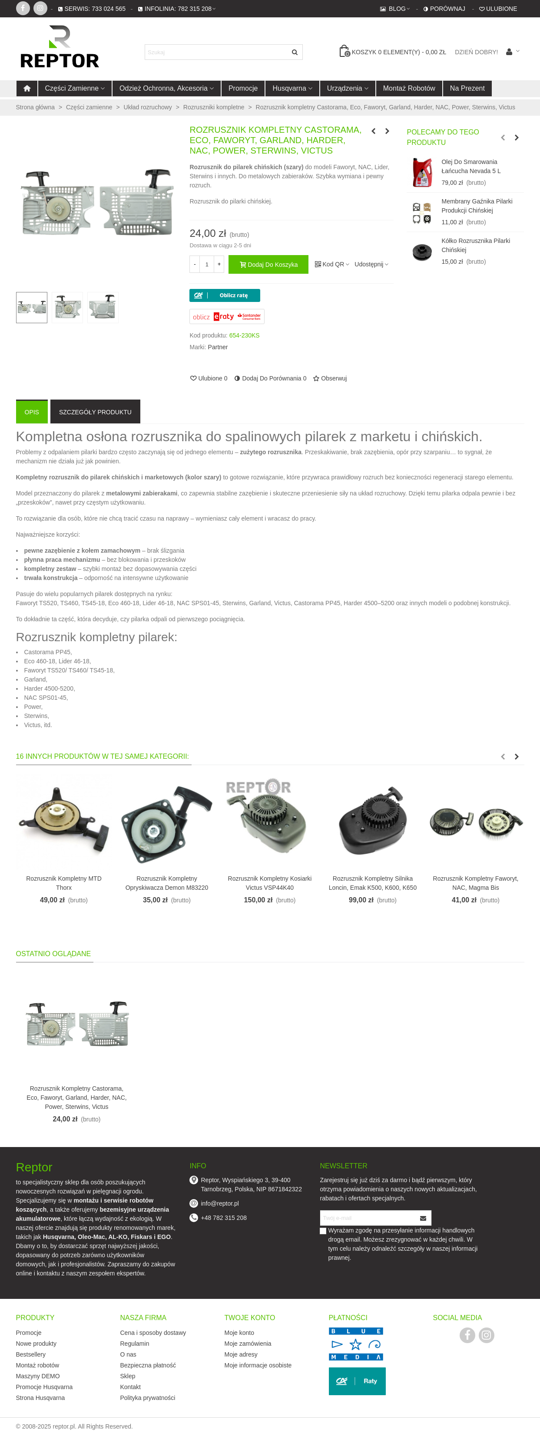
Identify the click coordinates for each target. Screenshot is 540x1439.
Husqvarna (289, 88)
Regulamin (134, 1343)
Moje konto (239, 1332)
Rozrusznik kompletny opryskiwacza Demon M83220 (167, 883)
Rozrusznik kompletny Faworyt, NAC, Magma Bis (476, 883)
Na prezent (467, 88)
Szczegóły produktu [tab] (95, 412)
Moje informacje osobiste (258, 1365)
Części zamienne (72, 88)
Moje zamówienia (248, 1343)
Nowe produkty (36, 1343)
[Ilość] (206, 264)
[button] (502, 137)
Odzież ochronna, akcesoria (163, 88)
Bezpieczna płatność (148, 1365)
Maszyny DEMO (38, 1376)
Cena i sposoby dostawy (153, 1332)
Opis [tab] (32, 412)
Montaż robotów (409, 88)
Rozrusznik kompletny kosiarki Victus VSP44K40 (270, 883)
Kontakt (130, 1386)
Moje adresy (241, 1354)
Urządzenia (344, 88)
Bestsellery (31, 1354)
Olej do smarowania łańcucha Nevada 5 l (470, 166)
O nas (128, 1354)
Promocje (243, 88)
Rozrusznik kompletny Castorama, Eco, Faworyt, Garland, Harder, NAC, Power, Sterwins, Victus (76, 1097)
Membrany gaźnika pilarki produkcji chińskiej (476, 206)
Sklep (128, 1376)
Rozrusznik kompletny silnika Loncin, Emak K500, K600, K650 (373, 883)
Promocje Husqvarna (44, 1386)
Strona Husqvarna (40, 1397)
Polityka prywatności (148, 1397)
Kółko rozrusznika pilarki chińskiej (475, 245)
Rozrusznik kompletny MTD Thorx (64, 883)
